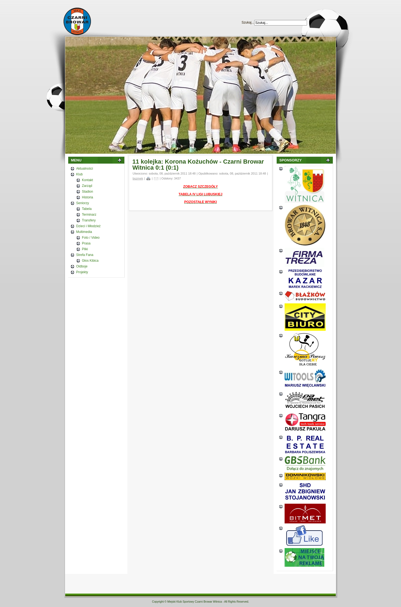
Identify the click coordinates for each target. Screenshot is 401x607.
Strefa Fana (84, 255)
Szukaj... (248, 22)
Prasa (86, 243)
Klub (79, 174)
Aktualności (84, 168)
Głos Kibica (90, 261)
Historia (87, 197)
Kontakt (87, 180)
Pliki (85, 249)
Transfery (89, 220)
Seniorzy (82, 203)
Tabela (86, 209)
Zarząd (87, 186)
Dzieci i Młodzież (88, 226)
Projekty (82, 272)
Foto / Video (91, 238)
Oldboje (81, 266)
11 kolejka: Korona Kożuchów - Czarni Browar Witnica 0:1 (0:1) (198, 164)
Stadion (87, 191)
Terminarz (89, 214)
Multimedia (84, 232)
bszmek (138, 178)
